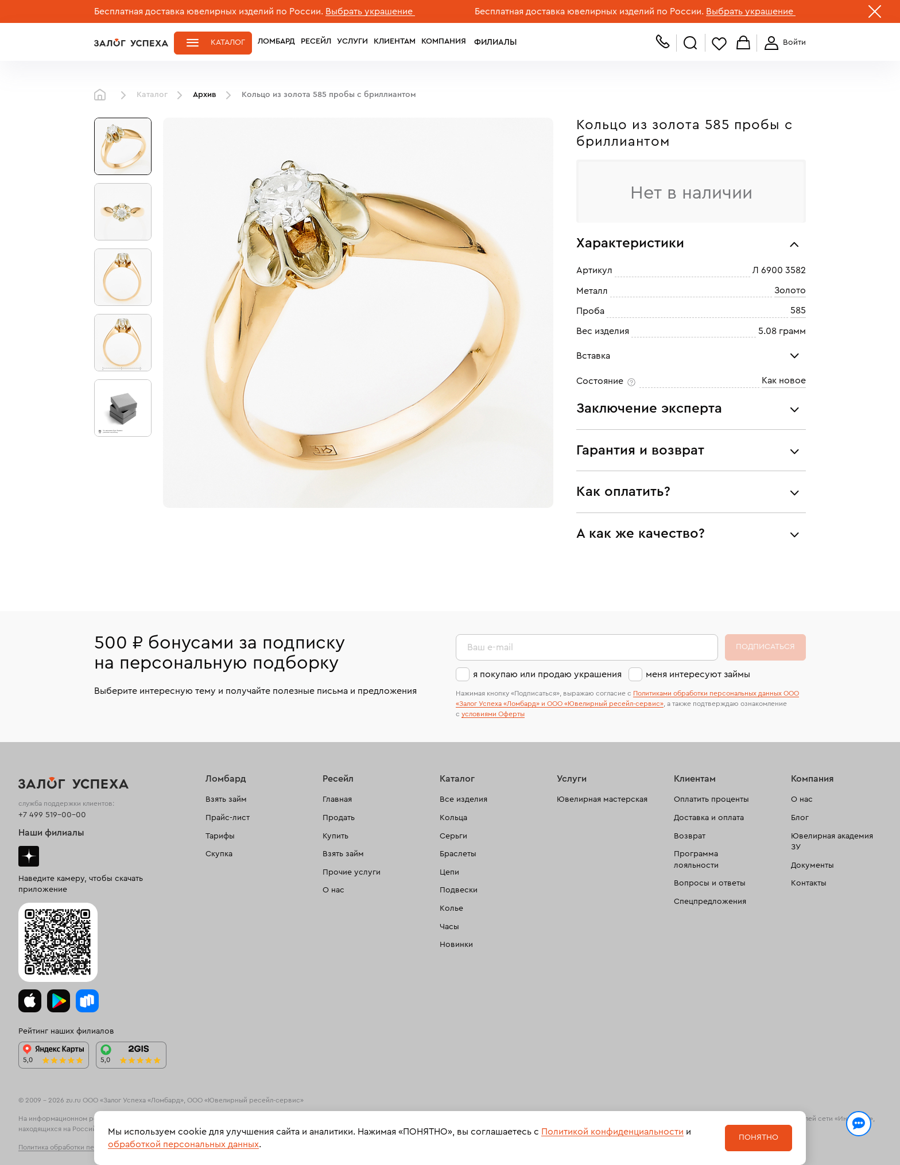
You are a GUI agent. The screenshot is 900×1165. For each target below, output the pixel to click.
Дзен (28, 856)
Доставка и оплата (709, 818)
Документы (812, 865)
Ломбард (276, 42)
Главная (102, 95)
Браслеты (458, 854)
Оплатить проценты (711, 799)
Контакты (809, 883)
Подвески (459, 890)
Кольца (453, 818)
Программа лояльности (696, 859)
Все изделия (463, 799)
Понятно (758, 1137)
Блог (800, 818)
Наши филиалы (51, 832)
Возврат (689, 836)
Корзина (743, 43)
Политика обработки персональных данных (88, 1147)
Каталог (228, 42)
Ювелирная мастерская (602, 799)
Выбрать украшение (370, 11)
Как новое (784, 380)
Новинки (456, 945)
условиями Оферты (493, 713)
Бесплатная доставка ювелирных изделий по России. (208, 11)
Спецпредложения (710, 902)
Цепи (449, 872)
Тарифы (220, 836)
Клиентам (395, 42)
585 (798, 310)
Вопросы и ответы (710, 883)
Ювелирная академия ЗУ (832, 842)
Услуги (352, 42)
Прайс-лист (227, 818)
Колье (451, 908)
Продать (339, 818)
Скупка (218, 854)
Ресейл (316, 42)
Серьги (453, 836)
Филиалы (492, 42)
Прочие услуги (352, 872)
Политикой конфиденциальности (612, 1131)
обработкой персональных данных (183, 1144)
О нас (333, 890)
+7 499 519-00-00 (52, 815)
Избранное (719, 43)
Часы (449, 927)
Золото (790, 290)
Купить (335, 836)
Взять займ (226, 799)
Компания (443, 42)
